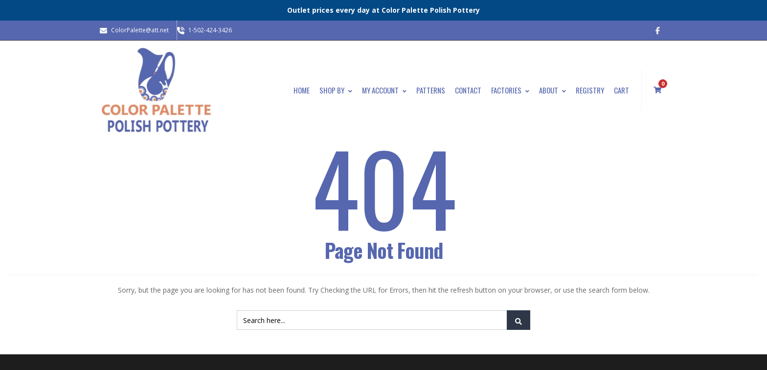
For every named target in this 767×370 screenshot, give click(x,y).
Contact (468, 90)
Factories (510, 90)
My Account (384, 90)
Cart (621, 90)
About (552, 90)
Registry (590, 90)
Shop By (335, 90)
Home (301, 90)
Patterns (430, 90)
